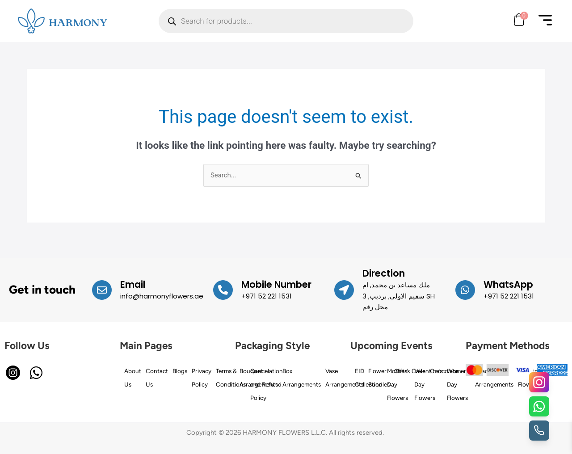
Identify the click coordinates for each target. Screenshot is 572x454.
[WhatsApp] (465, 290)
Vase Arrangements (344, 377)
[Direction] (344, 290)
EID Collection (369, 377)
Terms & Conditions (231, 377)
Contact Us (157, 377)
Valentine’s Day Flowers (428, 384)
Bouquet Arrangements (259, 377)
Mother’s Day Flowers (398, 384)
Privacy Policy (201, 377)
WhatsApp (509, 284)
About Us (132, 377)
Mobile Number (276, 284)
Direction (383, 273)
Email (132, 284)
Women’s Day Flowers (459, 384)
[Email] (102, 290)
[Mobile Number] (223, 290)
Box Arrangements (301, 377)
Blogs (179, 370)
